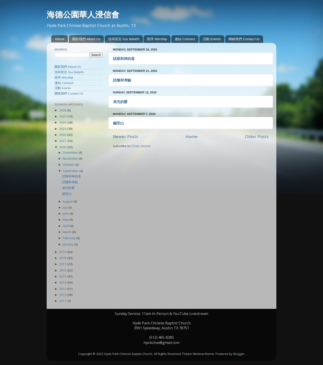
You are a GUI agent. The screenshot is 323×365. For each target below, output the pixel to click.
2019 (63, 252)
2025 (63, 116)
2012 (63, 295)
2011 (63, 301)
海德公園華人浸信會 (83, 15)
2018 (63, 258)
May (66, 220)
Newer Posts (125, 136)
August (68, 201)
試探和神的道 (124, 58)
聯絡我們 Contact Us (244, 39)
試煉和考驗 (122, 80)
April (66, 226)
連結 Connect (185, 39)
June (66, 213)
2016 (63, 270)
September (71, 171)
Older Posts (256, 136)
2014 (63, 282)
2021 (63, 141)
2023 (63, 129)
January (68, 244)
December (71, 152)
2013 (63, 289)
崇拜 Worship (157, 39)
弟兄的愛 (120, 101)
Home (59, 39)
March (67, 232)
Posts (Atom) (141, 146)
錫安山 (118, 123)
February (69, 238)
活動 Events (212, 39)
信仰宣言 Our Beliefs (123, 39)
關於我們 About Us (86, 39)
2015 (63, 276)
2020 (63, 147)
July (65, 207)
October (69, 165)
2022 (63, 135)
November (71, 158)
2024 (63, 122)
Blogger (238, 354)
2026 (63, 110)
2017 (63, 264)
